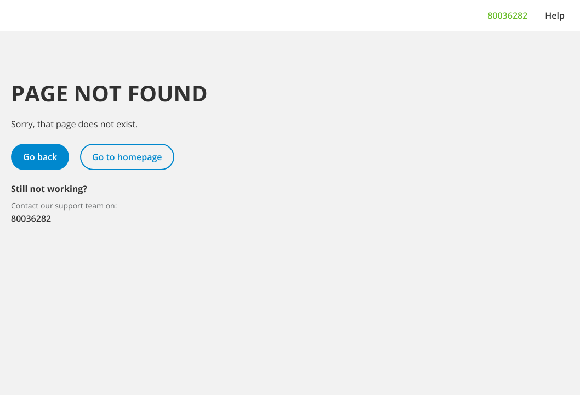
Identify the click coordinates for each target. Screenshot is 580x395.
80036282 (507, 15)
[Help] (555, 15)
